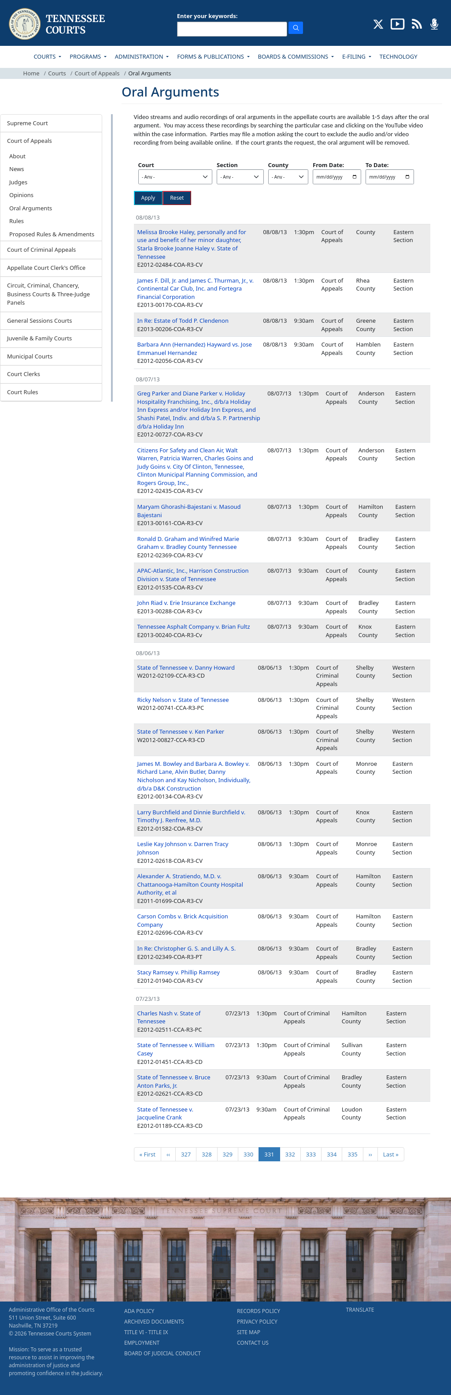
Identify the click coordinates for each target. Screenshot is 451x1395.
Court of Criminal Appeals (41, 250)
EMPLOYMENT (141, 1343)
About (17, 156)
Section (227, 165)
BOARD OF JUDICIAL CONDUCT (162, 1353)
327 (187, 1154)
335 (354, 1154)
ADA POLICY (139, 1311)
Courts (57, 73)
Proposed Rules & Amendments (51, 234)
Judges (18, 182)
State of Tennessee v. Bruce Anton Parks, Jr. (174, 1081)
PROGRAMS (86, 56)
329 (229, 1154)
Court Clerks (23, 374)
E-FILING (354, 56)
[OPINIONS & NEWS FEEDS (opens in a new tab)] (416, 23)
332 (292, 1154)
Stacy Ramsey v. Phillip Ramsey (178, 972)
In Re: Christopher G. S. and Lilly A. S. (186, 948)
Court (146, 165)
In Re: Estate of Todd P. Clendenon (183, 321)
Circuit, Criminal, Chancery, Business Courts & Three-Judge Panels (48, 293)
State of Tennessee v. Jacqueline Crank (165, 1113)
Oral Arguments (30, 208)
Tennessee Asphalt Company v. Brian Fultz (193, 626)
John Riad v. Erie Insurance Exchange (186, 603)
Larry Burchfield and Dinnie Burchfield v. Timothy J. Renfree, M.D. (191, 816)
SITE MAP (248, 1332)
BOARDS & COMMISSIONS (294, 56)
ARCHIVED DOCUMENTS (154, 1321)
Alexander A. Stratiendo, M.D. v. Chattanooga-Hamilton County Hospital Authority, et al (190, 884)
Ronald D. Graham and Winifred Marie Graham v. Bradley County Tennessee (188, 543)
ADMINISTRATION (140, 56)
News (16, 169)
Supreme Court (27, 123)
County (278, 165)
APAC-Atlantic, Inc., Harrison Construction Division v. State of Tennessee (193, 575)
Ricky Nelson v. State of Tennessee (183, 700)
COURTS (45, 56)
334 (333, 1154)
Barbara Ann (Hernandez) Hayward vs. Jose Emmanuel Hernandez (194, 348)
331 (272, 1154)
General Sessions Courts (39, 321)
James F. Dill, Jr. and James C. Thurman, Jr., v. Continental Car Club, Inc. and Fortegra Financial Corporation (195, 288)
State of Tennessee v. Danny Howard (186, 667)
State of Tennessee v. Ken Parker (181, 731)
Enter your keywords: (207, 16)
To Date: (377, 165)
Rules (16, 221)
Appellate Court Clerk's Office (46, 268)
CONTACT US (253, 1343)
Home (31, 73)
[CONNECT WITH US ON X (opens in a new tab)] (378, 23)
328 (208, 1154)
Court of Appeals (97, 73)
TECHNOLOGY (399, 56)
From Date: (328, 165)
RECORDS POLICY (258, 1311)
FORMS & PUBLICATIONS (211, 56)
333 (312, 1154)
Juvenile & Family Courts (39, 338)
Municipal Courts (29, 356)
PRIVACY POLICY (257, 1321)
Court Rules (22, 392)
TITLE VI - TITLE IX (146, 1332)
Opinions (21, 195)
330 (250, 1154)
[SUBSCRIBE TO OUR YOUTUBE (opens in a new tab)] (398, 23)
